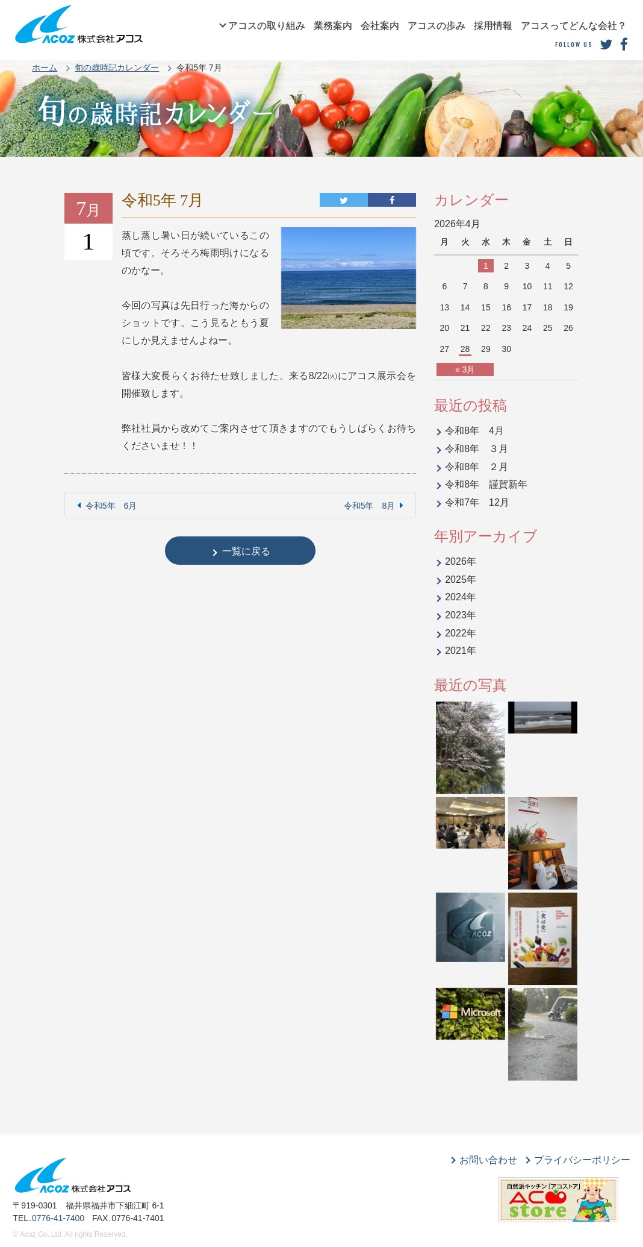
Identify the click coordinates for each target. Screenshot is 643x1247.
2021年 (460, 650)
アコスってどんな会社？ (574, 25)
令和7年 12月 (477, 502)
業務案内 (333, 25)
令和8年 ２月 (476, 467)
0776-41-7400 (58, 1218)
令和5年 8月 (370, 505)
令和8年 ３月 (476, 449)
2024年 (460, 597)
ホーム (44, 67)
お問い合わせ (488, 1160)
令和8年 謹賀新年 (486, 484)
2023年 (460, 615)
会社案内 (380, 25)
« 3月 (465, 369)
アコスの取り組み (266, 25)
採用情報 (493, 25)
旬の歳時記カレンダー (117, 67)
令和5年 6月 (111, 505)
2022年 (460, 633)
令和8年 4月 (474, 431)
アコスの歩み (436, 25)
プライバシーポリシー (582, 1160)
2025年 (460, 579)
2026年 (460, 561)
